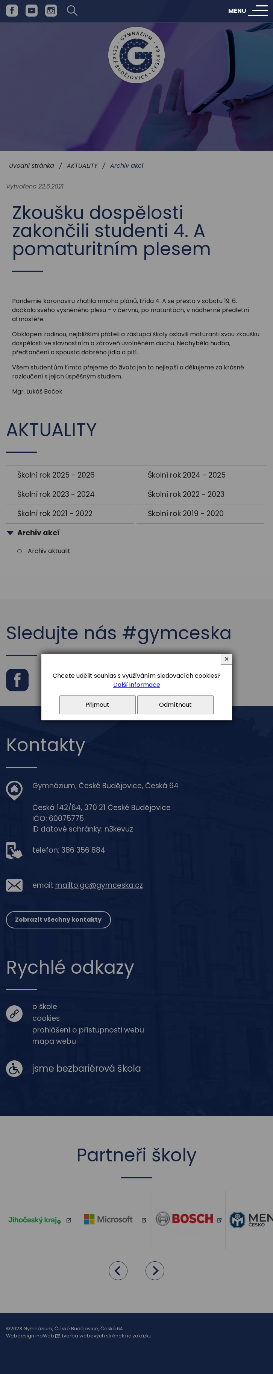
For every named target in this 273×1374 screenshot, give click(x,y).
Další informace (136, 684)
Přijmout (97, 704)
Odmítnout (175, 704)
